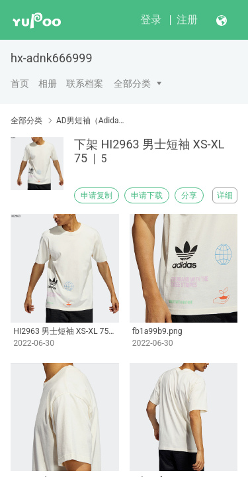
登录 (150, 19)
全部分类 (132, 83)
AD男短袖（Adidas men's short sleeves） (91, 120)
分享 (189, 195)
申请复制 (96, 195)
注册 (187, 19)
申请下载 (147, 195)
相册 (47, 83)
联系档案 (84, 83)
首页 (20, 83)
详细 (225, 195)
